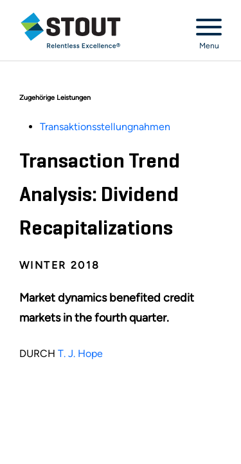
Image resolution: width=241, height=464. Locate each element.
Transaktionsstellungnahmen (105, 127)
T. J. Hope (80, 353)
